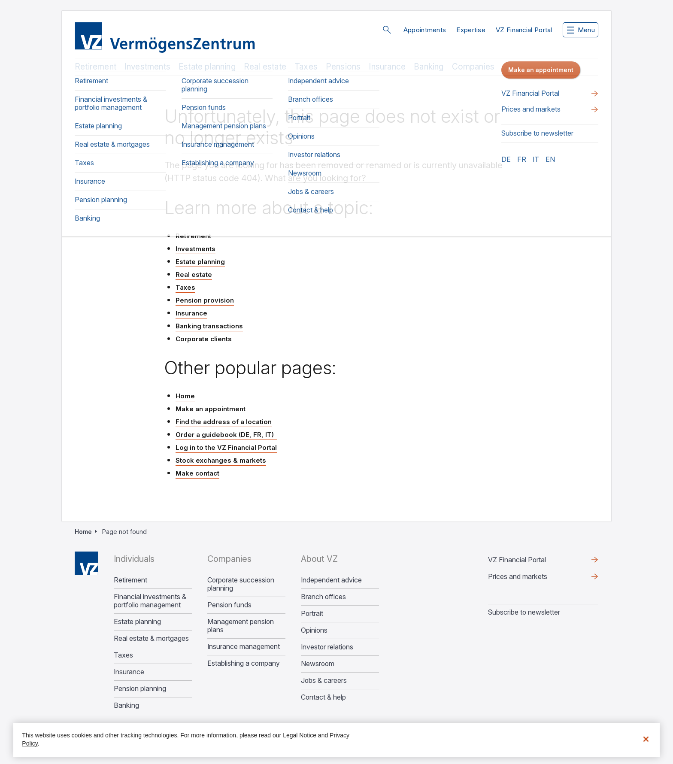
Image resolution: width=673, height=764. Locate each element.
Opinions (314, 630)
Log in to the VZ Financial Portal (226, 447)
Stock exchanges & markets (221, 460)
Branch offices (323, 597)
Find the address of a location (224, 422)
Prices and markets (517, 576)
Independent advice (331, 580)
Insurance (387, 67)
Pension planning (140, 689)
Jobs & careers (324, 680)
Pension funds (229, 605)
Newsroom (317, 664)
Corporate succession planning (240, 584)
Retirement (95, 67)
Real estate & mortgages (151, 638)
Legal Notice (299, 735)
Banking (428, 67)
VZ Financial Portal (524, 30)
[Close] (646, 739)
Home (185, 396)
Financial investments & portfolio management (150, 601)
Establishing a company (243, 663)
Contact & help (323, 697)
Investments (147, 67)
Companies (473, 67)
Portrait (312, 613)
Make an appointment (211, 409)
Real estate (265, 67)
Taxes (306, 67)
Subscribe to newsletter (524, 612)
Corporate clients (204, 339)
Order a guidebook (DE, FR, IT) (226, 435)
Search (386, 29)
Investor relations (327, 647)
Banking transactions (209, 326)
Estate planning (207, 67)
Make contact (197, 473)
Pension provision (205, 300)
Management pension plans (240, 626)
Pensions (343, 67)
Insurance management (243, 647)
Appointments (424, 30)
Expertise (470, 30)
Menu (581, 30)
